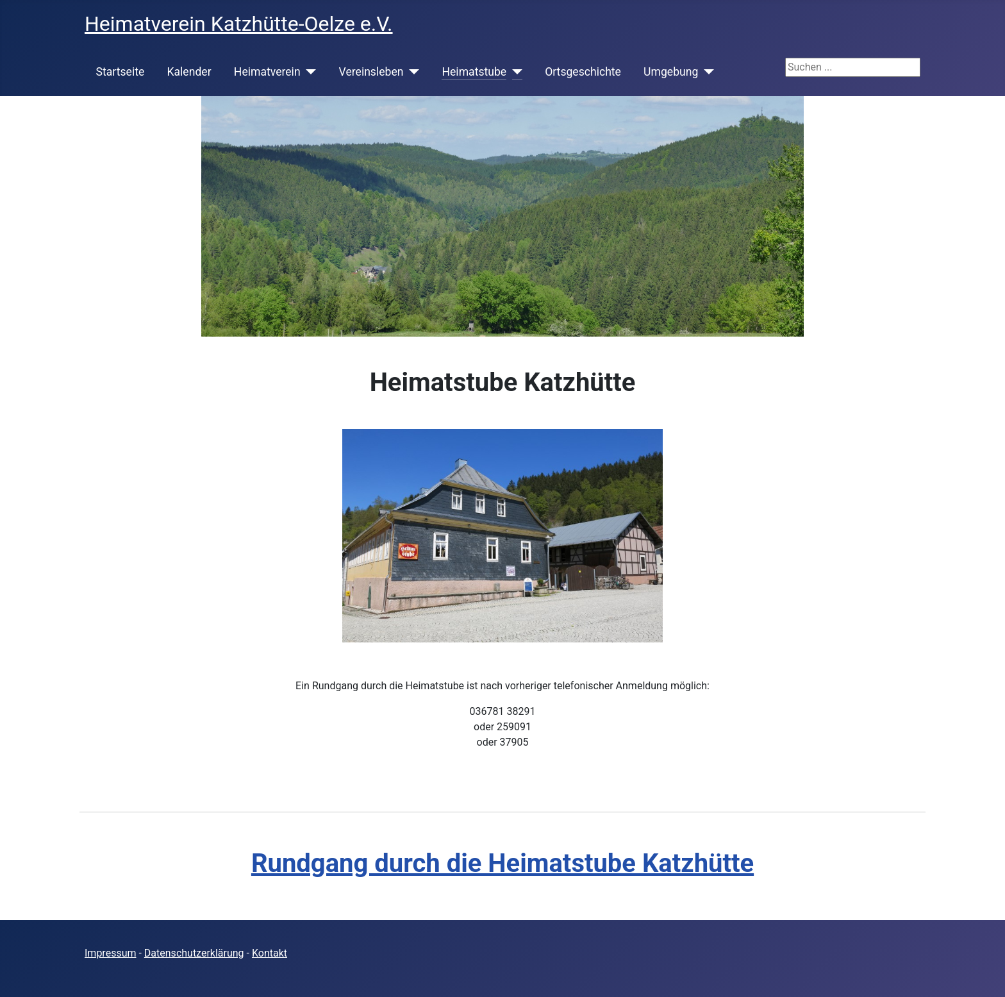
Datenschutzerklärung (194, 953)
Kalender (189, 71)
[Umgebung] (706, 71)
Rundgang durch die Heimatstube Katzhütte (502, 863)
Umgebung (671, 71)
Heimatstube (474, 71)
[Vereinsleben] (411, 71)
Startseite (120, 71)
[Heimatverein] (309, 71)
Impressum (111, 953)
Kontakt (269, 953)
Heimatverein (267, 71)
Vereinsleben (371, 71)
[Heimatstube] (514, 71)
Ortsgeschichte (583, 71)
